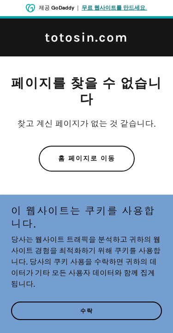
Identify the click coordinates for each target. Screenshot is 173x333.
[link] (86, 39)
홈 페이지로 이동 (86, 158)
